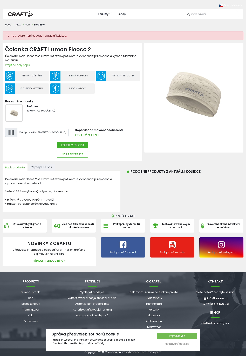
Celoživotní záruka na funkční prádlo (153, 292)
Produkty (104, 14)
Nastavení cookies (177, 344)
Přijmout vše (177, 336)
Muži (18, 24)
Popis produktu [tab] (15, 167)
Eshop (122, 14)
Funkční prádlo (30, 292)
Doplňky (39, 24)
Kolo (30, 315)
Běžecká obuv (31, 304)
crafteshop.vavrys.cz (215, 323)
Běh (27, 24)
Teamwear (154, 327)
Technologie (154, 304)
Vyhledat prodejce (92, 292)
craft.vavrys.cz (152, 352)
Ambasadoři (154, 321)
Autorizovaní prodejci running (92, 310)
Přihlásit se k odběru (49, 261)
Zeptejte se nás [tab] (41, 167)
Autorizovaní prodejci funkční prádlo (92, 298)
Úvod (8, 24)
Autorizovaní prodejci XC (92, 315)
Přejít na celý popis (17, 65)
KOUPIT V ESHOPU (72, 145)
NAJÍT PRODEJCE (72, 154)
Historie (154, 310)
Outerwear (31, 321)
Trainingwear (30, 310)
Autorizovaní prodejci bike (92, 304)
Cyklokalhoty (154, 298)
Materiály (154, 315)
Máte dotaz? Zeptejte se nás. (215, 292)
